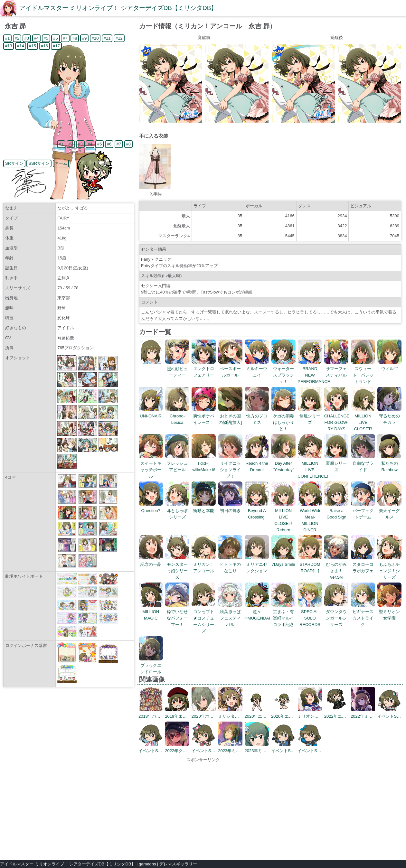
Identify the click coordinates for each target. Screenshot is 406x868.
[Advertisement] (203, 808)
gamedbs (147, 864)
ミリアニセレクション (257, 564)
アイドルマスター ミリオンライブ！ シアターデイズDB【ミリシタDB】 (118, 8)
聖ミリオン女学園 (389, 612)
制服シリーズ (310, 416)
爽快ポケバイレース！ (204, 416)
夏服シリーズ (336, 463)
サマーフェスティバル (336, 369)
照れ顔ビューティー (177, 369)
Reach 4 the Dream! (257, 463)
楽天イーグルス (389, 510)
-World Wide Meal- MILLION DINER (310, 517)
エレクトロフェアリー (204, 369)
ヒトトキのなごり (230, 564)
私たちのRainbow (389, 463)
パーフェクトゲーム (363, 510)
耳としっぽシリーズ (177, 510)
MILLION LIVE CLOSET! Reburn (283, 517)
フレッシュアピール (177, 463)
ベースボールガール (230, 369)
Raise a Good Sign (336, 510)
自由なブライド (363, 463)
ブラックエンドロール (151, 665)
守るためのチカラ (389, 416)
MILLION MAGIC (151, 612)
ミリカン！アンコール (204, 564)
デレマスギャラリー (178, 864)
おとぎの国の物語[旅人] (230, 416)
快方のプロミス (257, 416)
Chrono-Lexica (177, 416)
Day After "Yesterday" (283, 463)
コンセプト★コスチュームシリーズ (204, 618)
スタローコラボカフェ (363, 564)
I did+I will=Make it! (204, 463)
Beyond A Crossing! (257, 510)
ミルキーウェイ (257, 369)
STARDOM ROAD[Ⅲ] (310, 564)
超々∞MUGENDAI (257, 612)
